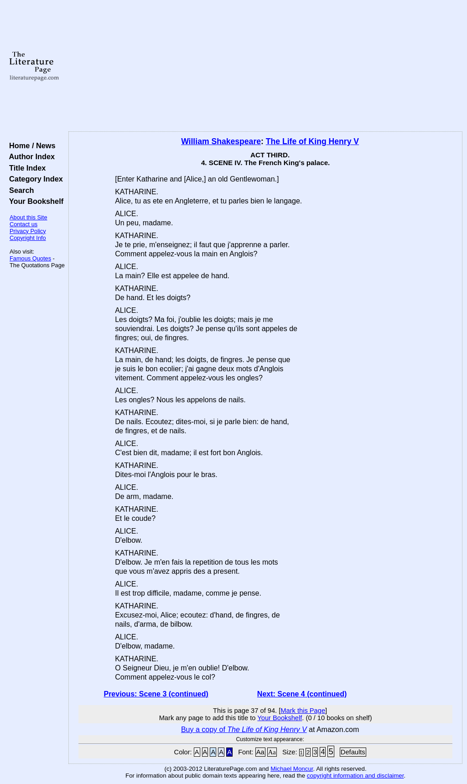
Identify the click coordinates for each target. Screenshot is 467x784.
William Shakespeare (221, 141)
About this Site (28, 217)
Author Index (30, 156)
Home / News (30, 145)
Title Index (25, 168)
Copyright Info (28, 237)
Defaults (353, 752)
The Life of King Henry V (312, 141)
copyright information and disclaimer (355, 775)
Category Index (34, 179)
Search (19, 190)
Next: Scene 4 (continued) (302, 694)
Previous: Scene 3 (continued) (156, 694)
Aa (260, 752)
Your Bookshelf (34, 201)
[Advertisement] (265, 66)
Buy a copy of (244, 729)
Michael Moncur (291, 768)
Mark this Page (302, 710)
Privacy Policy (28, 231)
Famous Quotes (30, 258)
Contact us (23, 224)
